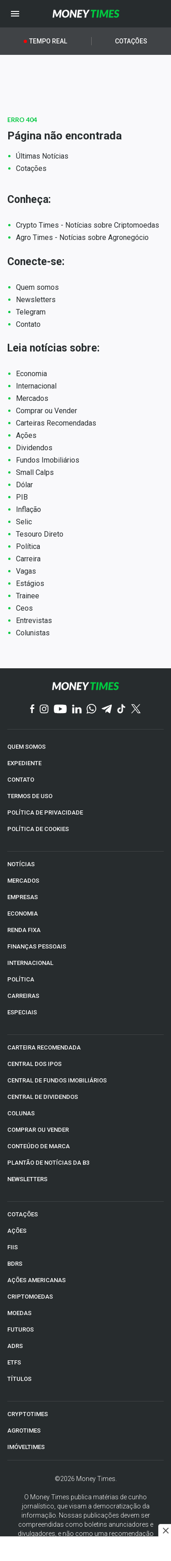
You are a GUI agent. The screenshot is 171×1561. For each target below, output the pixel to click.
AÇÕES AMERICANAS (36, 1280)
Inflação (28, 509)
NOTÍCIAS (21, 864)
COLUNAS (21, 1113)
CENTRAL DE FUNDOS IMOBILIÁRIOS (57, 1080)
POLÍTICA (20, 979)
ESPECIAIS (22, 1012)
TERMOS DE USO (29, 796)
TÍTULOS (19, 1378)
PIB (22, 497)
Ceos (24, 608)
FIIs (12, 1247)
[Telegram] (106, 709)
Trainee (27, 595)
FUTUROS (20, 1329)
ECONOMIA (22, 913)
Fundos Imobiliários (47, 460)
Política (28, 546)
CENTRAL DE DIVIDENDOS (42, 1096)
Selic (24, 521)
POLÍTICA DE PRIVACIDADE (45, 812)
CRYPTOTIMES (27, 1414)
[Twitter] (135, 709)
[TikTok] (121, 709)
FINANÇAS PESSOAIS (36, 946)
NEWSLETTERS (27, 1179)
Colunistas (33, 633)
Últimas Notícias (42, 156)
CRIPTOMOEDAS (30, 1296)
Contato (28, 324)
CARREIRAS (23, 995)
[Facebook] (32, 709)
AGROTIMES (24, 1430)
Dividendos (34, 447)
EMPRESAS (22, 897)
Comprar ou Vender (46, 410)
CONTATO (20, 779)
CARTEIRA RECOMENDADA (44, 1047)
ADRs (15, 1346)
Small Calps (35, 472)
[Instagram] (44, 709)
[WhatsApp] (91, 709)
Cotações (131, 41)
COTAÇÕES (22, 1214)
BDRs (14, 1263)
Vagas (26, 571)
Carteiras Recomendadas (56, 423)
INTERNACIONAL (30, 962)
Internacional (36, 386)
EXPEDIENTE (24, 763)
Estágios (30, 583)
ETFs (14, 1362)
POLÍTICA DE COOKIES (38, 829)
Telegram (31, 312)
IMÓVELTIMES (26, 1447)
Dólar (24, 484)
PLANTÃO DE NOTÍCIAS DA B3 (48, 1162)
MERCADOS (23, 880)
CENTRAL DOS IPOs (34, 1063)
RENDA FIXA (24, 930)
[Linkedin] (77, 709)
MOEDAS (19, 1313)
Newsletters (36, 299)
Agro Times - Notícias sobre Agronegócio (82, 237)
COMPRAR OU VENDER (38, 1129)
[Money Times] (86, 14)
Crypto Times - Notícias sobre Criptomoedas (87, 225)
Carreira (28, 558)
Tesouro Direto (39, 534)
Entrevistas (34, 620)
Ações (26, 435)
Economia (31, 373)
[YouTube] (60, 709)
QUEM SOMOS (26, 746)
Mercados (32, 398)
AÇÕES (16, 1230)
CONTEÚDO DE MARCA (38, 1146)
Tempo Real (48, 41)
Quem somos (37, 287)
